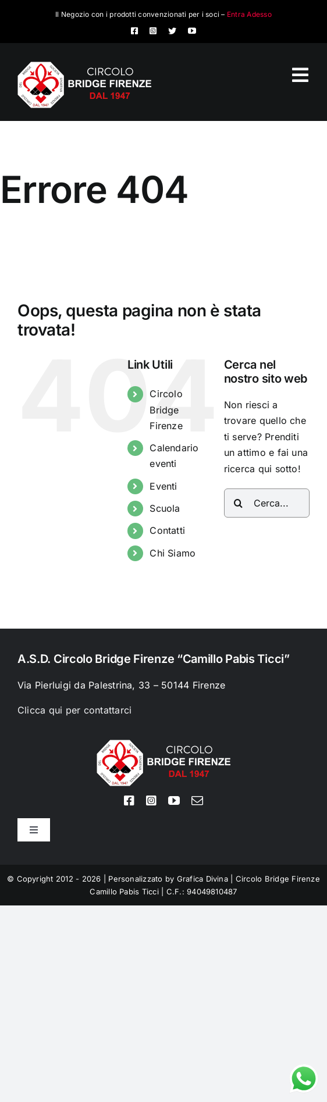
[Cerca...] (267, 503)
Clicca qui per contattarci (74, 710)
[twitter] (172, 31)
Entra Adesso (249, 14)
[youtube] (192, 31)
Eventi (163, 486)
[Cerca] (238, 503)
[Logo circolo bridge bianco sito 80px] (84, 66)
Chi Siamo (173, 553)
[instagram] (153, 31)
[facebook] (134, 31)
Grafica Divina (202, 878)
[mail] (197, 801)
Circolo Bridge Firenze (166, 409)
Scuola (165, 508)
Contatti (167, 530)
